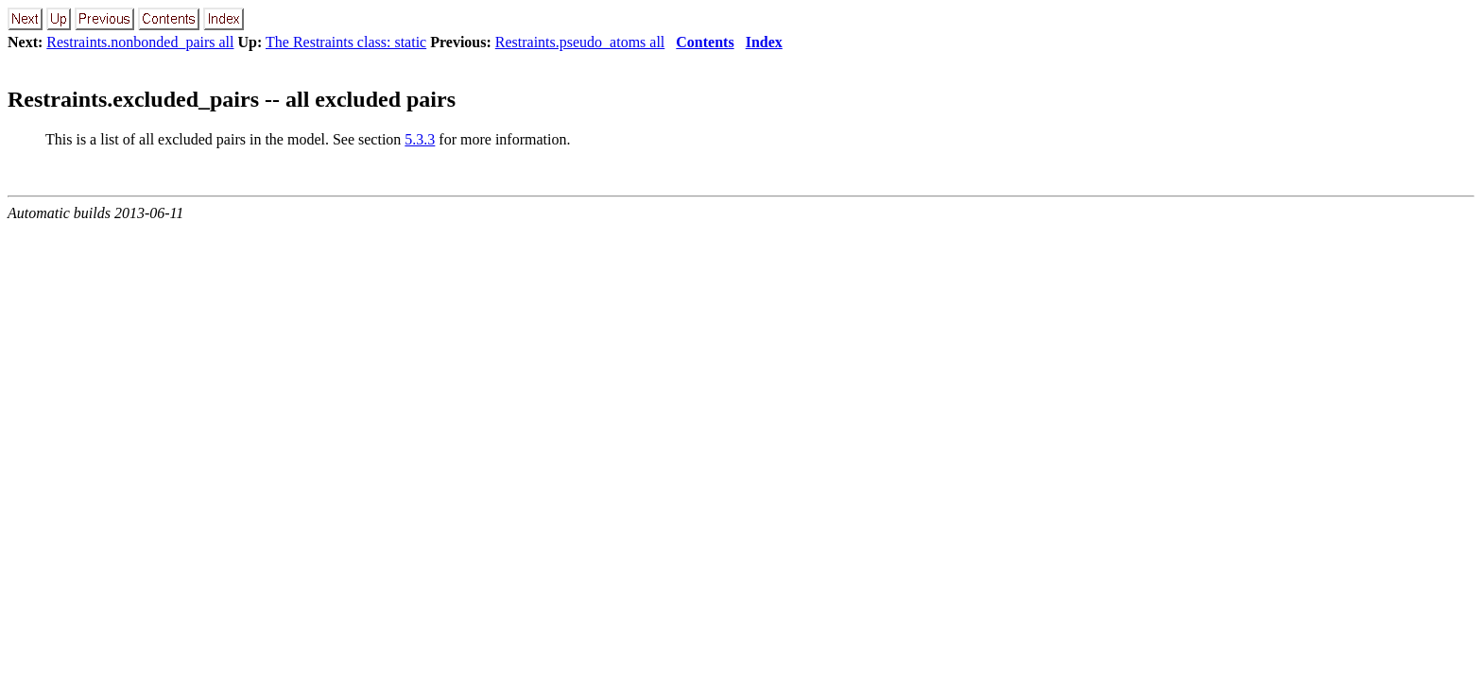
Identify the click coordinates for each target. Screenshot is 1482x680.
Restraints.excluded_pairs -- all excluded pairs (232, 99)
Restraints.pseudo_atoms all (580, 42)
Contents (704, 42)
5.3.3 (420, 139)
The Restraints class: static (346, 42)
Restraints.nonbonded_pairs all (139, 42)
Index (764, 42)
